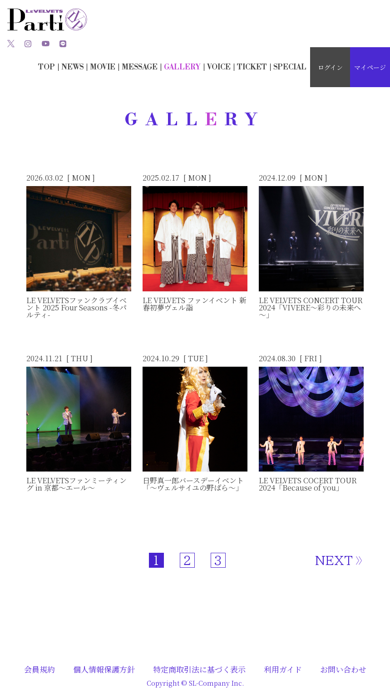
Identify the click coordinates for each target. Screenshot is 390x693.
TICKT (252, 67)
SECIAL (289, 67)
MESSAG (140, 67)
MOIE (102, 67)
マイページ (370, 67)
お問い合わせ (343, 669)
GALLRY (182, 67)
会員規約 (39, 669)
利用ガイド (283, 669)
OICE (219, 67)
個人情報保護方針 (104, 669)
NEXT (334, 560)
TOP (46, 67)
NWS (72, 67)
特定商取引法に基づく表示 (199, 669)
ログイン (330, 67)
